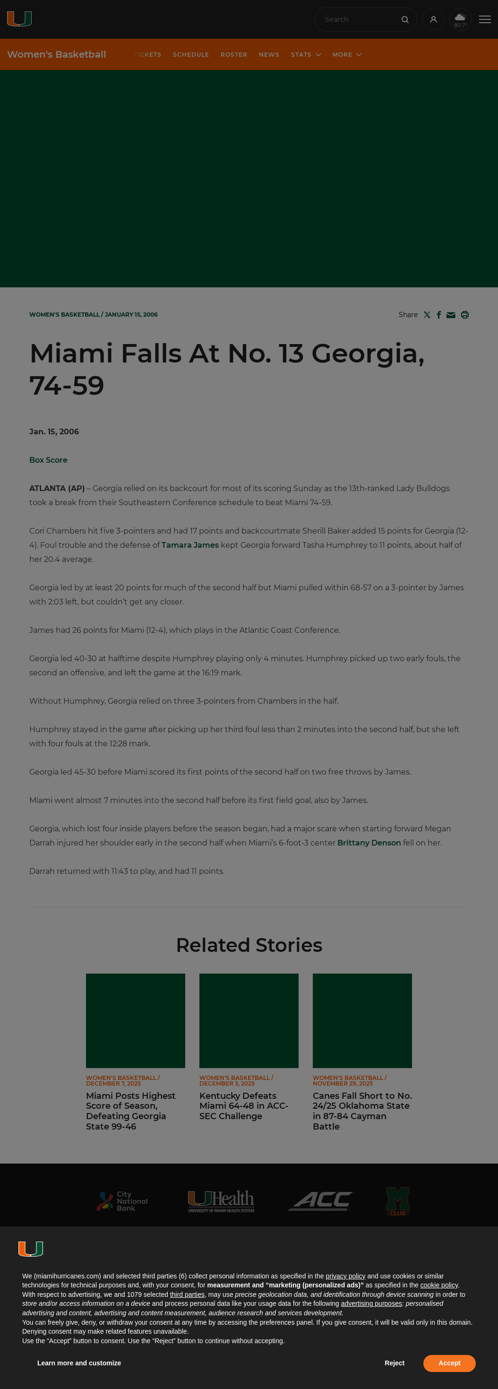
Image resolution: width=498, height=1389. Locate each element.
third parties (187, 1294)
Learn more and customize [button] (79, 1363)
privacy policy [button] (345, 1276)
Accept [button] (449, 1363)
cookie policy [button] (439, 1285)
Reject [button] (394, 1363)
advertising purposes (371, 1303)
